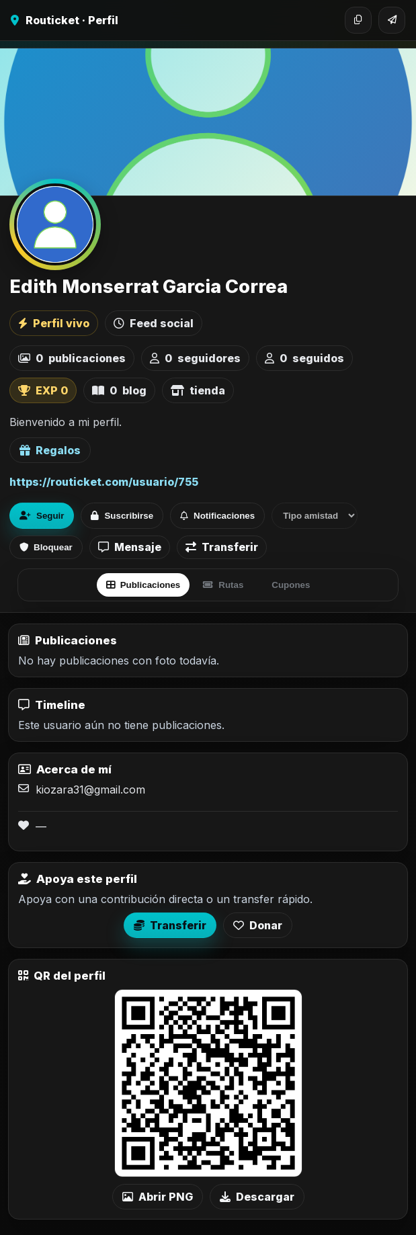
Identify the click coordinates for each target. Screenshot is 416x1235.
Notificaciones (217, 516)
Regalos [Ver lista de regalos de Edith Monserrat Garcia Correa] (50, 450)
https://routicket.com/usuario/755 (103, 481)
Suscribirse (122, 516)
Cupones (291, 585)
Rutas (223, 585)
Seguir (41, 516)
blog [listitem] (119, 390)
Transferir (221, 547)
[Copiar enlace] (358, 20)
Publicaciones (143, 585)
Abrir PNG (157, 1196)
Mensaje (129, 547)
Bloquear (46, 547)
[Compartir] (391, 20)
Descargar (257, 1196)
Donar (257, 925)
